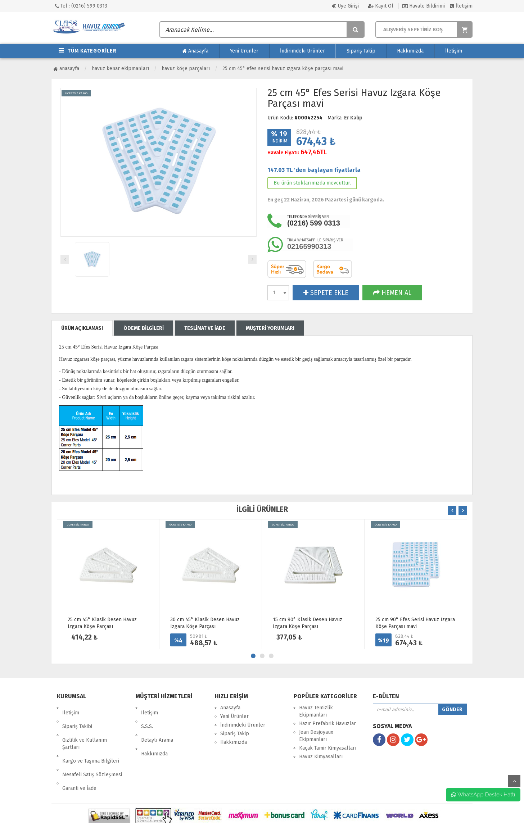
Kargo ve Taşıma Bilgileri (90, 741)
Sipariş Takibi (77, 716)
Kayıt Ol (380, 6)
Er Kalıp (353, 118)
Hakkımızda (410, 51)
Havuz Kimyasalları (321, 757)
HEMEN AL (392, 292)
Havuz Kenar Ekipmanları (120, 68)
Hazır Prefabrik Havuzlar (327, 723)
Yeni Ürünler (244, 51)
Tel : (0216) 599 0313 (81, 6)
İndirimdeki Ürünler (302, 51)
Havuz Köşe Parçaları (186, 68)
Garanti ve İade (79, 758)
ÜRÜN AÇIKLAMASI (82, 328)
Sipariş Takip (361, 51)
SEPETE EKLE (325, 292)
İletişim (461, 6)
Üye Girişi (345, 6)
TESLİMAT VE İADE (204, 328)
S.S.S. (147, 716)
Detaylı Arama (157, 725)
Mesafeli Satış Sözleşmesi (92, 749)
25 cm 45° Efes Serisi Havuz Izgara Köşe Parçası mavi (282, 68)
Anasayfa (195, 51)
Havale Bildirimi (423, 6)
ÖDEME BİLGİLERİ (143, 328)
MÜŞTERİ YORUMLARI (270, 328)
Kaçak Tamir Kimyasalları (327, 748)
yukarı (514, 781)
